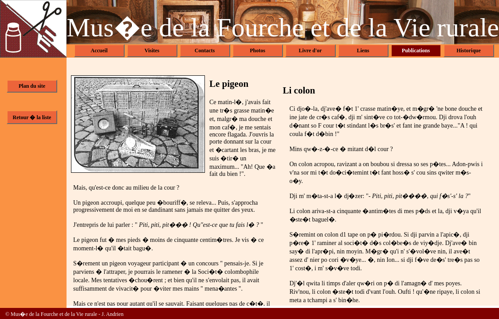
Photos (257, 50)
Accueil (99, 50)
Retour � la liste (32, 117)
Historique (468, 50)
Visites (152, 50)
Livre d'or (310, 50)
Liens (363, 50)
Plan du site (32, 86)
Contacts (205, 50)
